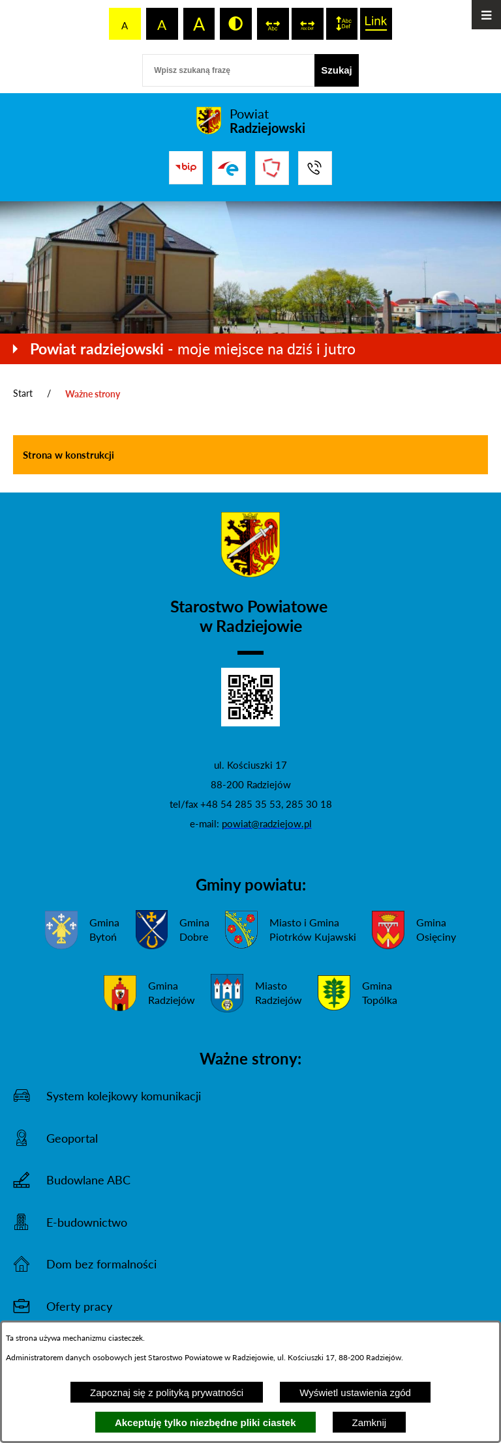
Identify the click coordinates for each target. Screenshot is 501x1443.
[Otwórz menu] (486, 14)
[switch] (273, 24)
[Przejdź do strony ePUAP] (229, 168)
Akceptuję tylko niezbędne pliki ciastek (205, 1422)
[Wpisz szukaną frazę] (228, 70)
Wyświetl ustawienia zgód (355, 1392)
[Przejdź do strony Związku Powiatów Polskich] (272, 168)
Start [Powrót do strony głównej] (23, 393)
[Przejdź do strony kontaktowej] (315, 168)
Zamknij (369, 1422)
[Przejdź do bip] (186, 167)
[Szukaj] (336, 70)
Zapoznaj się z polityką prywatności (166, 1392)
